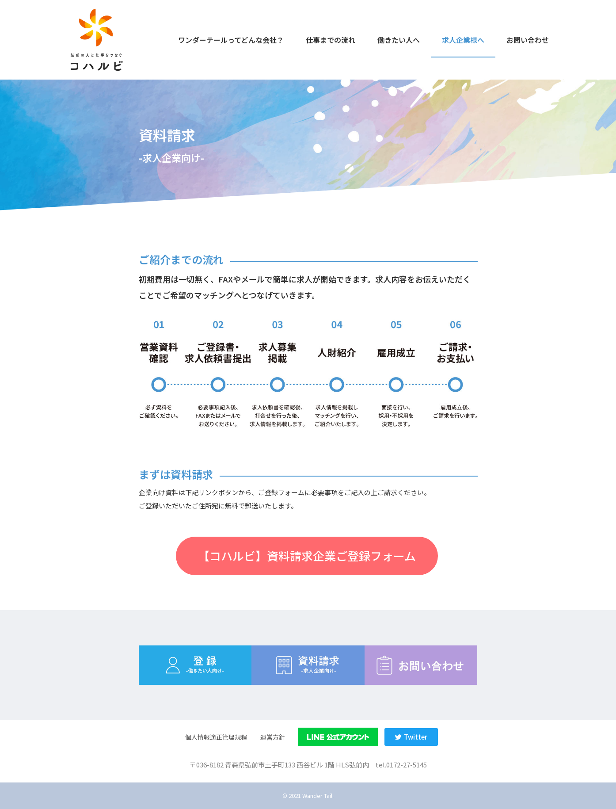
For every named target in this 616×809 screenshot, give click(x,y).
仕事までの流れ (330, 39)
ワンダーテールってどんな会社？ (231, 39)
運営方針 (272, 737)
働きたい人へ (398, 39)
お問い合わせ (527, 39)
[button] (307, 556)
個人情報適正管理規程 (216, 737)
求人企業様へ (463, 39)
